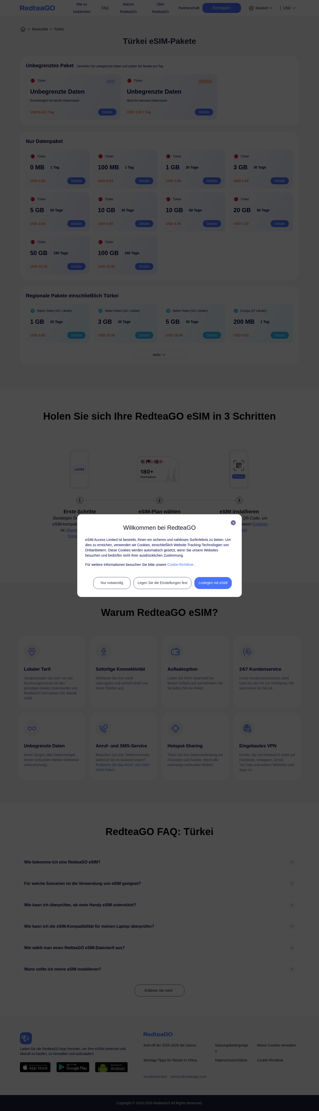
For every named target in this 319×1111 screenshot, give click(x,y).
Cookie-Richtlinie (180, 565)
